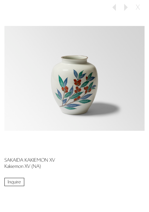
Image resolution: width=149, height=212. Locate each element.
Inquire (14, 182)
